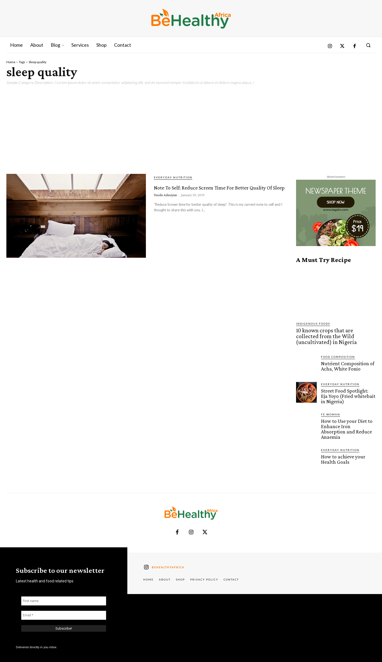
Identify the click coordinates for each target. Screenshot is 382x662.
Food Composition (338, 354)
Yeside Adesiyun (165, 214)
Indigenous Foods (313, 323)
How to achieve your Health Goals (342, 449)
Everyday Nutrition (173, 177)
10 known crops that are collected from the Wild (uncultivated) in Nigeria (331, 335)
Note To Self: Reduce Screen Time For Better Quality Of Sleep (210, 195)
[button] (368, 45)
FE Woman (330, 411)
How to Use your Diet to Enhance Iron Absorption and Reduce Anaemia (347, 423)
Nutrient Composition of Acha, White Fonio (346, 363)
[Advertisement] (191, 127)
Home (10, 62)
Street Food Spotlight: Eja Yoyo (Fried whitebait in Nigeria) (347, 393)
